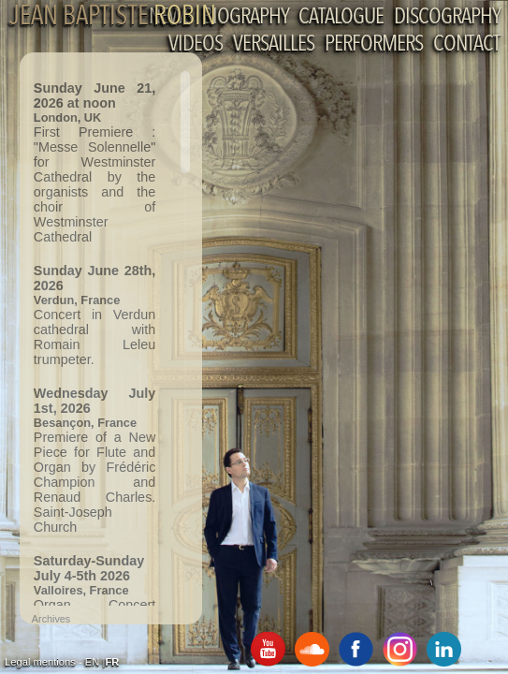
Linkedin (444, 649)
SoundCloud (312, 649)
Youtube (268, 649)
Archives (51, 618)
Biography (245, 18)
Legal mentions (40, 661)
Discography (447, 18)
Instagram (400, 649)
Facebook (356, 649)
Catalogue (341, 18)
